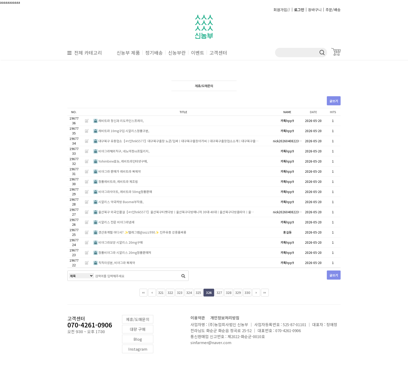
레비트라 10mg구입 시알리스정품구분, (121, 130)
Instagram (137, 349)
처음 (143, 292)
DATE (313, 112)
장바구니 (315, 9)
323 (179, 292)
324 (189, 292)
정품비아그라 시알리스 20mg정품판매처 (122, 252)
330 (247, 292)
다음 (256, 292)
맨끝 (265, 292)
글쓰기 (333, 101)
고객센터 (218, 52)
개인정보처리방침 (224, 317)
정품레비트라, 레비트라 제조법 (115, 181)
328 (228, 292)
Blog (137, 339)
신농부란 (177, 52)
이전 (152, 292)
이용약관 (197, 317)
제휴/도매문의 (137, 319)
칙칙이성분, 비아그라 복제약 (114, 262)
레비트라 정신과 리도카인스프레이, (118, 120)
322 (170, 292)
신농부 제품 (128, 52)
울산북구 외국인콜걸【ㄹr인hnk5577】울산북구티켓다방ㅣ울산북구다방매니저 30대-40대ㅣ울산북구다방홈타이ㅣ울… (173, 212)
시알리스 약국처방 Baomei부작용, (118, 201)
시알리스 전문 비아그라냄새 (113, 222)
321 (161, 292)
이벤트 (197, 52)
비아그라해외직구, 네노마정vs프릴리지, (121, 151)
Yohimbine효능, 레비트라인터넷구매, (120, 161)
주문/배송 (333, 9)
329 (238, 292)
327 (219, 292)
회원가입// (281, 9)
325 (198, 292)
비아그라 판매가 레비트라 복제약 (117, 171)
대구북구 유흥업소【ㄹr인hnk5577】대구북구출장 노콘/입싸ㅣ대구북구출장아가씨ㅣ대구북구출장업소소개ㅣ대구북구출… (175, 141)
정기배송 (154, 52)
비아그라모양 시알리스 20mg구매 (118, 242)
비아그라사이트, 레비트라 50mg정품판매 (122, 191)
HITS (333, 112)
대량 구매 (137, 329)
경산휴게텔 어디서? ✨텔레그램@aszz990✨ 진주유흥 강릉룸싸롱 (139, 232)
